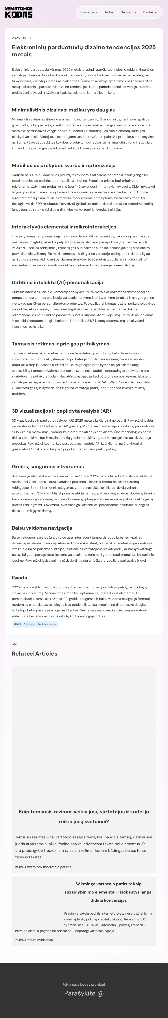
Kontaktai (150, 12)
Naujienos (128, 12)
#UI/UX (17, 624)
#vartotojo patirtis (46, 624)
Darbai (109, 12)
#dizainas (29, 624)
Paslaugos (89, 12)
